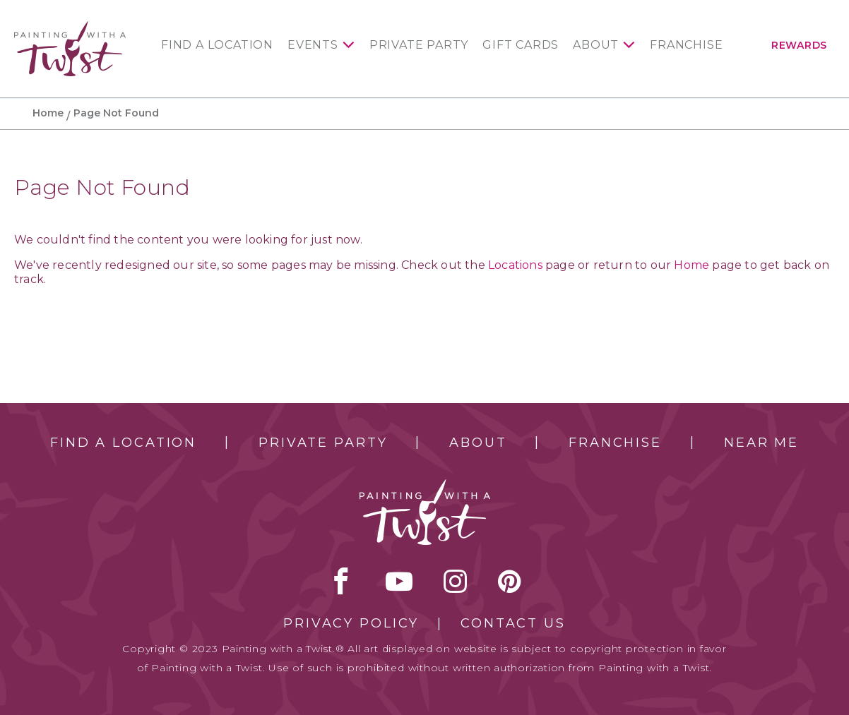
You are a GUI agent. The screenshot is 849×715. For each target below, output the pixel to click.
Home (48, 113)
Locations (515, 265)
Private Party (418, 45)
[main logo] (70, 27)
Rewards (799, 45)
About (596, 45)
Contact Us (513, 623)
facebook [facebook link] (341, 580)
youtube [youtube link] (399, 580)
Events (312, 45)
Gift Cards (520, 45)
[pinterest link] (509, 580)
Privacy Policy (351, 623)
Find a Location (217, 45)
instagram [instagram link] (455, 580)
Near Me (761, 442)
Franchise (686, 45)
